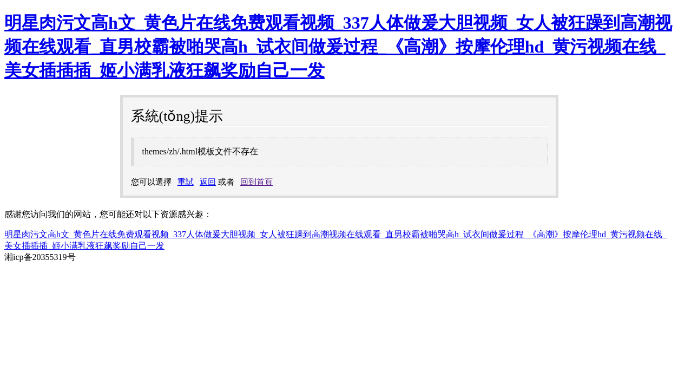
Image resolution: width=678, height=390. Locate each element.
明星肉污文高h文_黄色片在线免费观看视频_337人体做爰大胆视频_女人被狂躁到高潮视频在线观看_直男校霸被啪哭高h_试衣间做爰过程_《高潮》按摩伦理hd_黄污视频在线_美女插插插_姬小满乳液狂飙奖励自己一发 (338, 46)
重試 (185, 182)
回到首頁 (256, 182)
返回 (208, 182)
